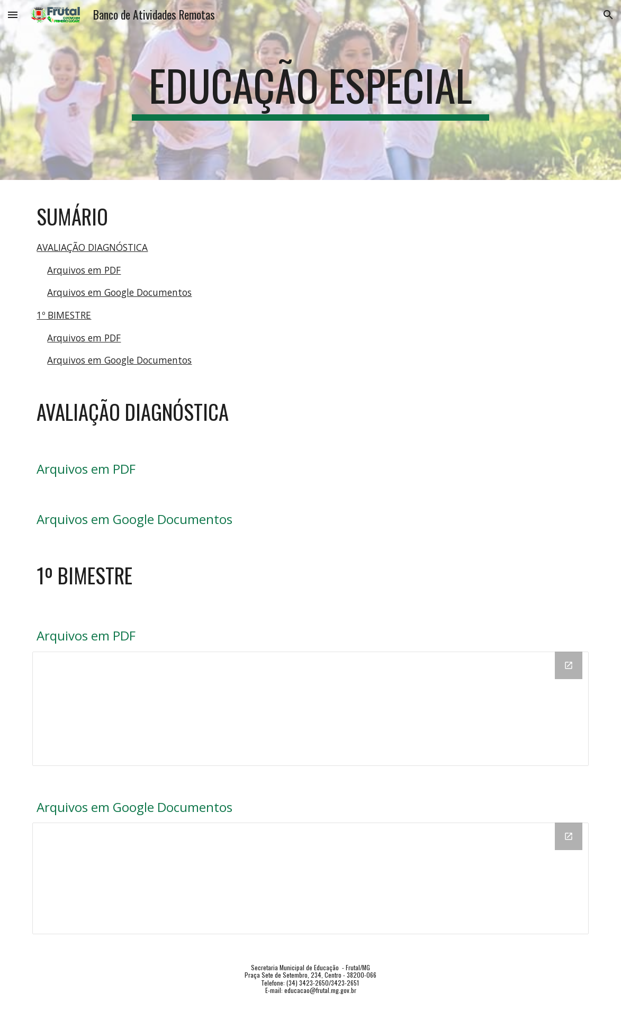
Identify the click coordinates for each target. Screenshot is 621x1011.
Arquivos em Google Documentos (119, 292)
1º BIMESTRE (64, 315)
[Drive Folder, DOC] (310, 878)
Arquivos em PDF (84, 270)
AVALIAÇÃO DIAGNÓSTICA (92, 247)
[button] (12, 14)
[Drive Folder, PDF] (310, 709)
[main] (310, 90)
